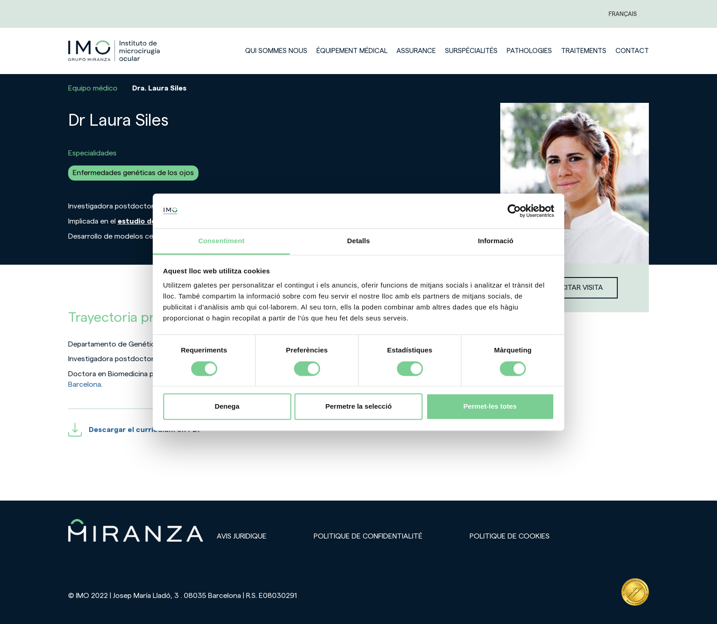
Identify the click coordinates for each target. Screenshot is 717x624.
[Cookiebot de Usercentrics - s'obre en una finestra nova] (514, 211)
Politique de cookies (510, 536)
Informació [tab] (496, 241)
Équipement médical (351, 51)
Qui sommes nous (276, 51)
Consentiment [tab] (221, 241)
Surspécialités (471, 51)
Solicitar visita (574, 287)
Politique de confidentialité (368, 536)
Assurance (416, 51)
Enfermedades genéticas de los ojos (133, 172)
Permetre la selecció (358, 407)
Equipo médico (93, 88)
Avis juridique (242, 536)
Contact (632, 51)
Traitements (583, 51)
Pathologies (529, 51)
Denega (226, 407)
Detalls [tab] (358, 241)
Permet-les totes (490, 407)
